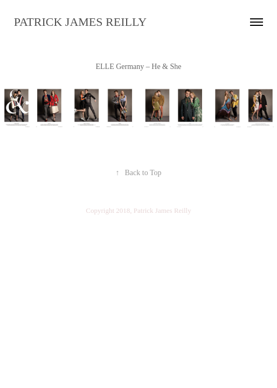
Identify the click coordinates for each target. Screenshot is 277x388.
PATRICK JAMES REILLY (80, 22)
